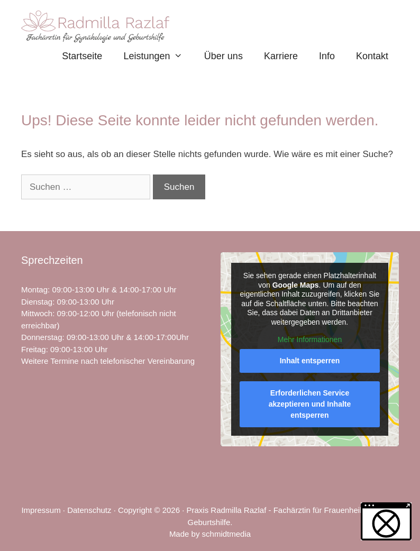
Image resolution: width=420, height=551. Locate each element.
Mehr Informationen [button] (310, 339)
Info (327, 56)
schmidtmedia (226, 533)
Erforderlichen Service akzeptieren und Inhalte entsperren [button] (310, 404)
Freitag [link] (33, 349)
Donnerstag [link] (41, 337)
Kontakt (372, 56)
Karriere (281, 56)
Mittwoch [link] (36, 313)
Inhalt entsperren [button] (310, 360)
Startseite (82, 56)
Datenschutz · (92, 510)
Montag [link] (34, 289)
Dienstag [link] (36, 301)
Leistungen (158, 56)
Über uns (223, 56)
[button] (386, 521)
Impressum (40, 510)
